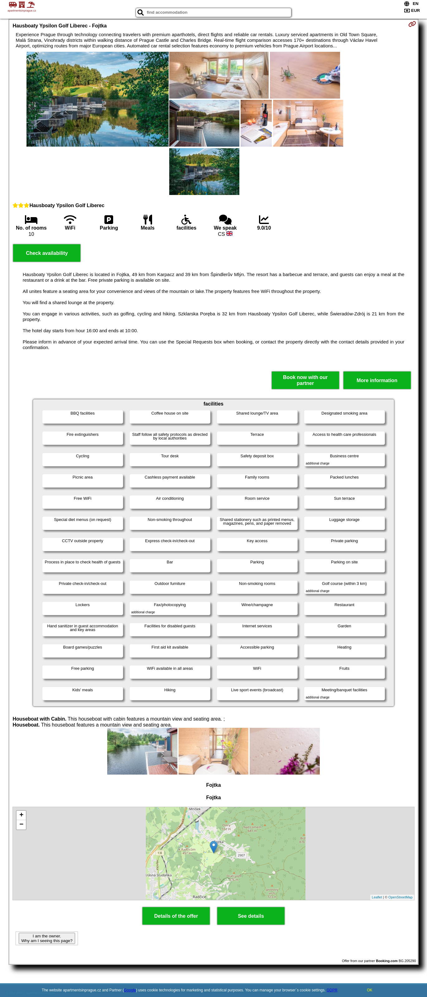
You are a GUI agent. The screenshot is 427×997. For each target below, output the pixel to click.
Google (130, 990)
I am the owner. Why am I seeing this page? (46, 938)
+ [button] (21, 815)
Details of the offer (176, 916)
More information (377, 380)
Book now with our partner (305, 380)
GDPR (332, 990)
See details (251, 916)
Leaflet (377, 897)
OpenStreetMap (400, 897)
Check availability (47, 253)
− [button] (21, 824)
